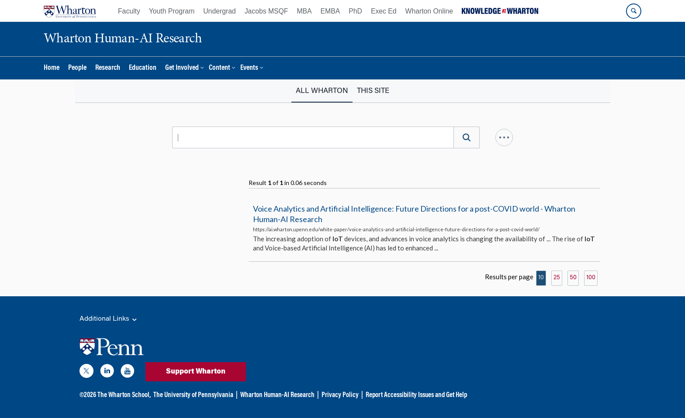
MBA (304, 11)
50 (573, 278)
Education (142, 68)
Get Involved (182, 68)
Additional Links (109, 319)
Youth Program (171, 11)
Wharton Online (429, 11)
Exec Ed (384, 11)
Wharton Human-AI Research (277, 395)
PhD (355, 11)
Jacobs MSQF (266, 11)
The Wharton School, (124, 395)
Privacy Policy (340, 395)
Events (249, 68)
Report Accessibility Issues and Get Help (416, 395)
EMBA (330, 11)
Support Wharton (195, 371)
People (77, 68)
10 (541, 278)
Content (219, 68)
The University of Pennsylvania (193, 395)
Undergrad (219, 11)
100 (590, 278)
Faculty (129, 11)
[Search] (466, 137)
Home (51, 68)
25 (557, 278)
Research (107, 68)
